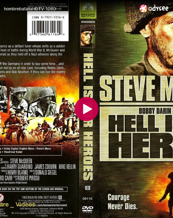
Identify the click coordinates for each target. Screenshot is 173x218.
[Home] (154, 8)
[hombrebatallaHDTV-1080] (69, 9)
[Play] (86, 109)
